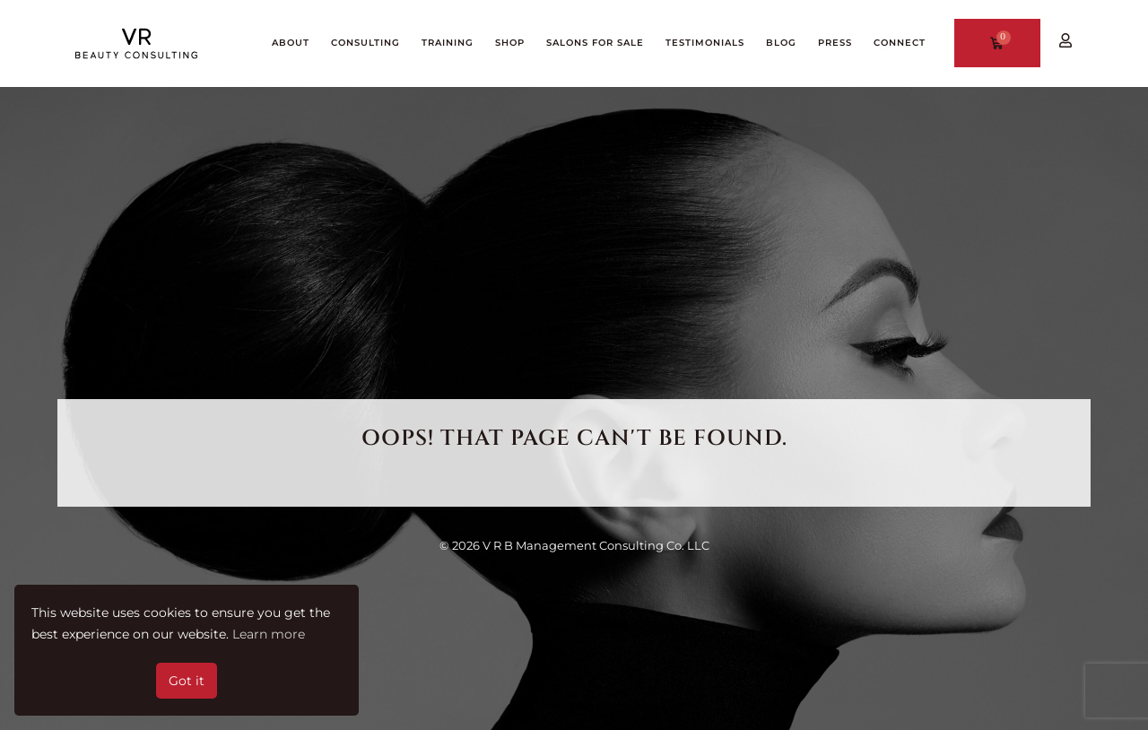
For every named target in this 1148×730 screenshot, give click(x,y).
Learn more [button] (268, 634)
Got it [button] (186, 681)
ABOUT (290, 42)
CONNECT (900, 42)
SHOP (510, 42)
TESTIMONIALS (704, 42)
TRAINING (448, 42)
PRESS (835, 42)
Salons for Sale (595, 42)
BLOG (781, 42)
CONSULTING (365, 42)
